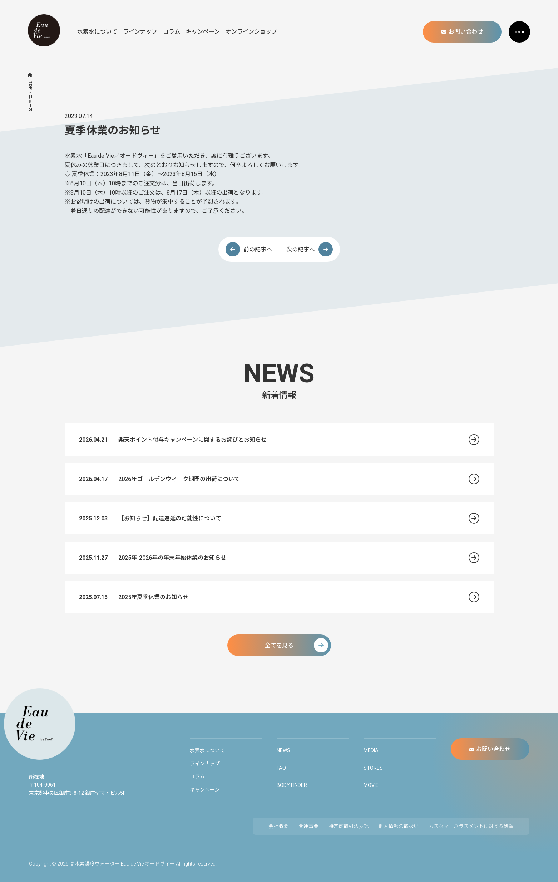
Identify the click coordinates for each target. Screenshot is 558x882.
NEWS (283, 750)
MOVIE (371, 785)
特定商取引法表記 (349, 826)
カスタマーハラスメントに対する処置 (471, 826)
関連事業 (308, 826)
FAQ (281, 768)
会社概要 (278, 826)
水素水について (97, 31)
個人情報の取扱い (399, 826)
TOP (30, 85)
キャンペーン (203, 31)
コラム (171, 31)
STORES (373, 768)
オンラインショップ (251, 31)
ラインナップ (140, 31)
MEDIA (371, 750)
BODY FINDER (292, 785)
